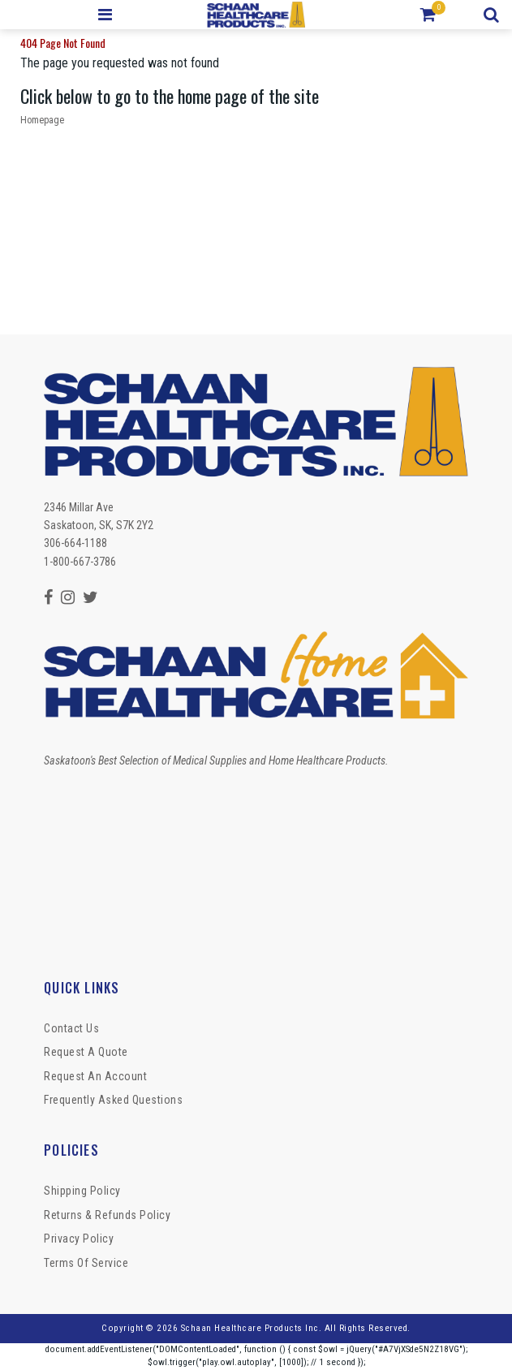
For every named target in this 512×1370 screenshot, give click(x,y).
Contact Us (71, 1028)
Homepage (42, 120)
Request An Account (95, 1076)
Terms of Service (86, 1262)
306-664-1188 (75, 542)
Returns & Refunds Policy (107, 1214)
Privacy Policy (79, 1238)
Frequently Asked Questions (113, 1099)
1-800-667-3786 (80, 561)
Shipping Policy (82, 1190)
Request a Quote (86, 1051)
